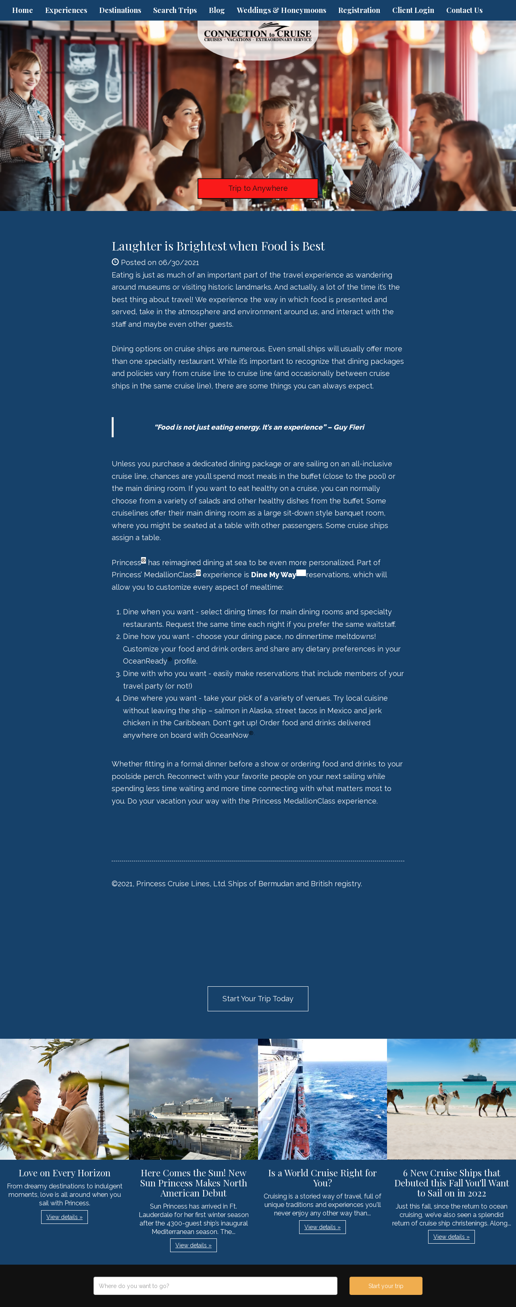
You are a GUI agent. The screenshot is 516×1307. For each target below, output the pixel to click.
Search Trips (175, 10)
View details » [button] (64, 1217)
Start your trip (386, 1286)
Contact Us (464, 10)
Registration (359, 10)
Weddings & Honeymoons (281, 10)
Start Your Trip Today (258, 998)
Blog (217, 10)
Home (22, 10)
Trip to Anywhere (258, 188)
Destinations (120, 10)
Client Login (413, 10)
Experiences (66, 10)
